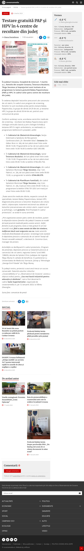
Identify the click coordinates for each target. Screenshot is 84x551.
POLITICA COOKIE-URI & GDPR (62, 544)
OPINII (4, 531)
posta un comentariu (38, 476)
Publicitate (16, 544)
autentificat (17, 476)
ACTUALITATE (7, 501)
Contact (38, 544)
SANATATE (46, 511)
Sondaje (46, 544)
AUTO (44, 521)
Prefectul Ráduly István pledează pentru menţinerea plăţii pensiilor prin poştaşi (38, 333)
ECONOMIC (6, 506)
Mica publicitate (28, 544)
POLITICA (46, 501)
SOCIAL (15, 7)
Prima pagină (6, 7)
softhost (27, 547)
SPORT (5, 511)
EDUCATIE (46, 516)
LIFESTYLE (46, 526)
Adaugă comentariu (12, 471)
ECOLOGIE (6, 526)
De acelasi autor (10, 378)
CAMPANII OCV (8, 521)
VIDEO (44, 531)
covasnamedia (10, 2)
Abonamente (6, 544)
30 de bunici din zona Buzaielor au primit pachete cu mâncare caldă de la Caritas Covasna (13, 332)
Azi (55, 85)
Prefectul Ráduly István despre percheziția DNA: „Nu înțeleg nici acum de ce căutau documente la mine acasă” (38, 447)
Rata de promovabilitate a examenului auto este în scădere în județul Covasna (37, 399)
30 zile (65, 85)
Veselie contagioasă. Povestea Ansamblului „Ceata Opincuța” (13, 399)
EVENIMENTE (47, 506)
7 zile (59, 85)
